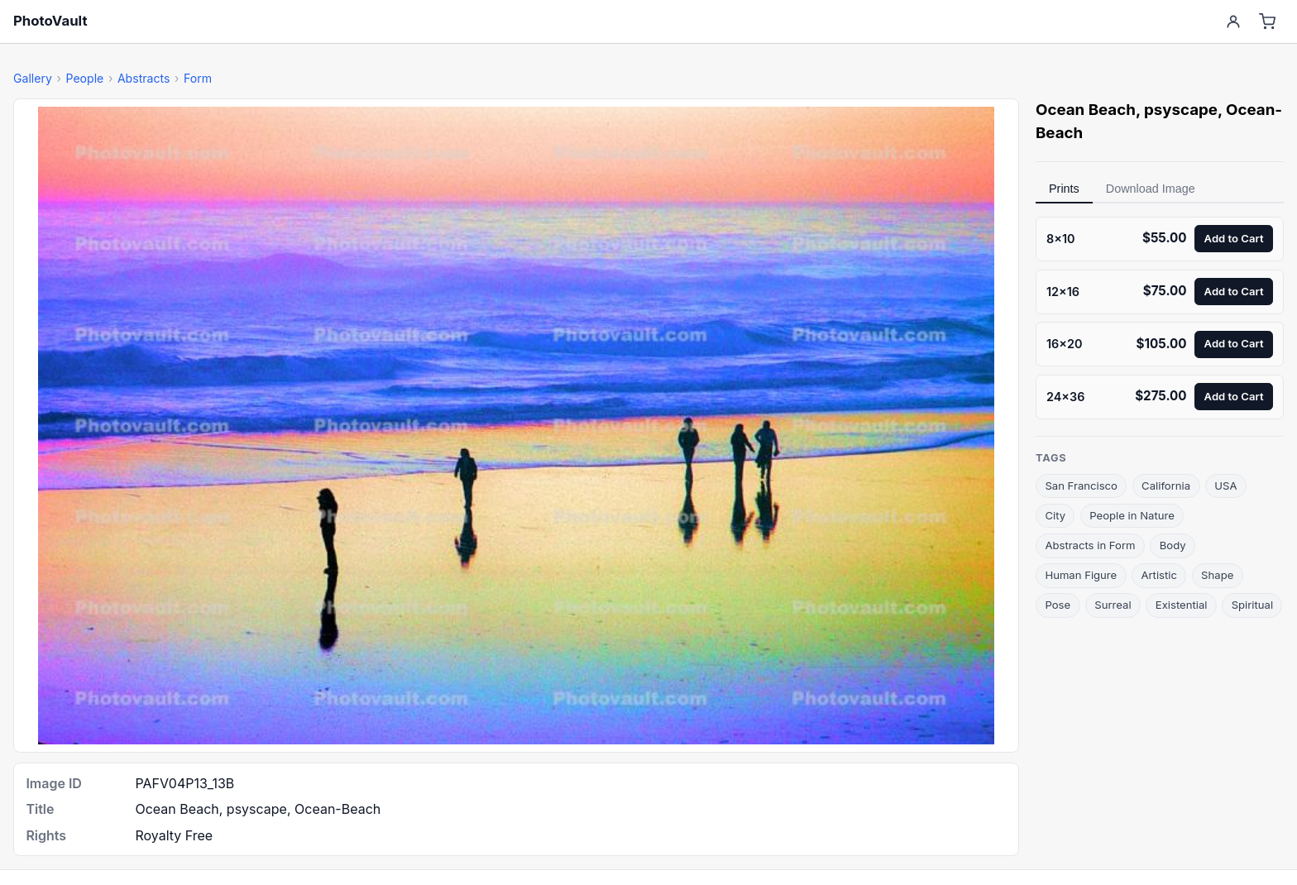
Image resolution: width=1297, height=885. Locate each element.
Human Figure (1081, 574)
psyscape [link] (1181, 109)
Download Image (1150, 188)
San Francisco (1081, 485)
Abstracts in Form (1090, 545)
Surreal (1112, 604)
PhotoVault (50, 20)
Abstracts (143, 78)
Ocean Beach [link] (1086, 109)
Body (1173, 545)
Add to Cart (1234, 238)
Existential (1182, 604)
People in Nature (1132, 515)
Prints (1064, 188)
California (1165, 485)
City (1055, 515)
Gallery (32, 78)
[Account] (1233, 22)
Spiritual (1252, 604)
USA (1225, 485)
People (84, 78)
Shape (1217, 574)
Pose (1057, 604)
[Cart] (1268, 22)
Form (198, 78)
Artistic (1159, 574)
